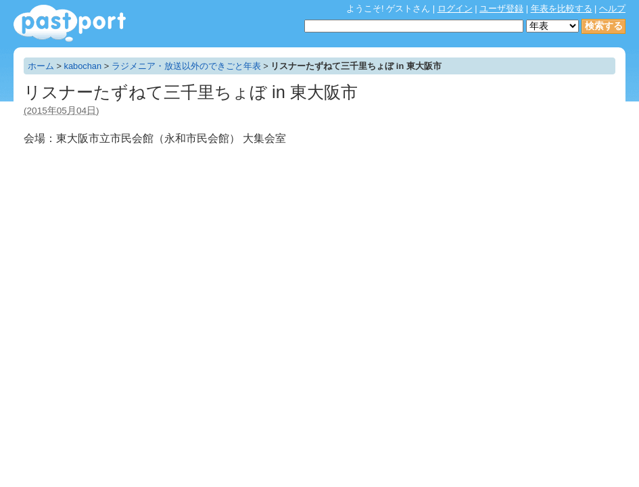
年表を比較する (561, 8)
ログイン (455, 8)
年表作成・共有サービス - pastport (70, 23)
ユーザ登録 (501, 8)
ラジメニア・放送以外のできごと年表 (186, 66)
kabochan (83, 66)
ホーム (41, 66)
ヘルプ (612, 8)
